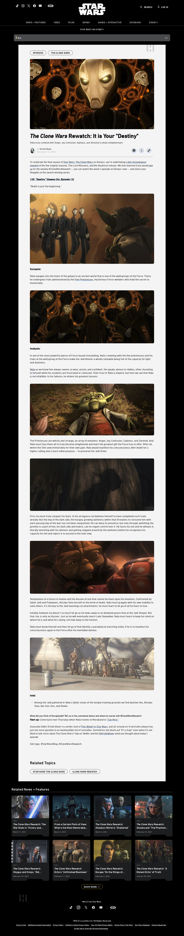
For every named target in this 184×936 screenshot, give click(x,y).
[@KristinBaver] (106, 733)
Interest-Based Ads (159, 925)
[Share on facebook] (134, 150)
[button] (92, 886)
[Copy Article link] (149, 150)
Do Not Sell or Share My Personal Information (91, 928)
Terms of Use (21, 925)
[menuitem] (57, 23)
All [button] (20, 38)
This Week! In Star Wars (94, 726)
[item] (36, 23)
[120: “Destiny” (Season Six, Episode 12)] (92, 179)
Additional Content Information (39, 925)
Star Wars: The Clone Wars (78, 161)
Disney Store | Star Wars (123, 925)
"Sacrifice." (113, 719)
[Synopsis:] (92, 269)
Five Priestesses (84, 279)
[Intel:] (92, 695)
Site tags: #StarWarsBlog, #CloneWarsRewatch (56, 743)
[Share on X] (141, 150)
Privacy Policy (58, 925)
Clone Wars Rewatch (84, 771)
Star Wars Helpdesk (142, 925)
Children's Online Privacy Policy (77, 925)
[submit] (141, 7)
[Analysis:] (92, 348)
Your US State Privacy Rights (102, 925)
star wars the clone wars (49, 771)
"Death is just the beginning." (46, 186)
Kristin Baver (46, 149)
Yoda (32, 369)
